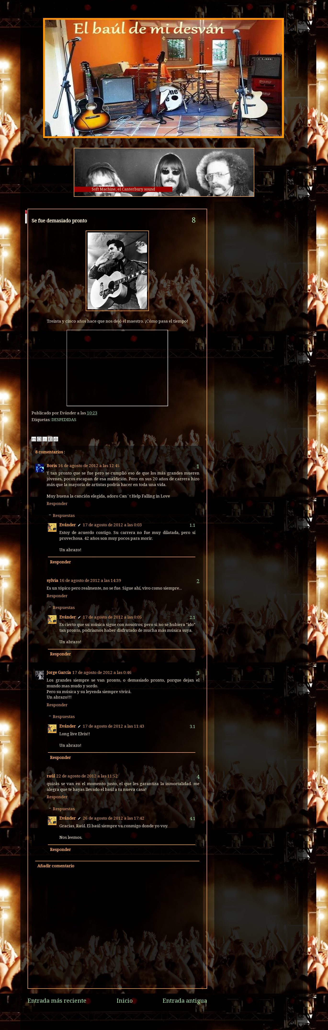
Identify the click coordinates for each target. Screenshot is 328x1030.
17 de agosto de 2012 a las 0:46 (101, 672)
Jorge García (59, 672)
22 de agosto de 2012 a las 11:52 (87, 776)
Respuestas (64, 515)
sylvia (52, 580)
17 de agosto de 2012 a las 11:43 (113, 726)
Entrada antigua (185, 1000)
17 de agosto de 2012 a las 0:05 (112, 617)
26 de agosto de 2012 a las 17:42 (113, 818)
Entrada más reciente (57, 1000)
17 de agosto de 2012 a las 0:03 (112, 524)
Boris (52, 465)
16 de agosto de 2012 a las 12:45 (89, 465)
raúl (51, 776)
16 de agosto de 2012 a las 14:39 (90, 580)
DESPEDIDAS (63, 419)
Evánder (67, 524)
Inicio (125, 1000)
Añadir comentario (55, 865)
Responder (57, 503)
